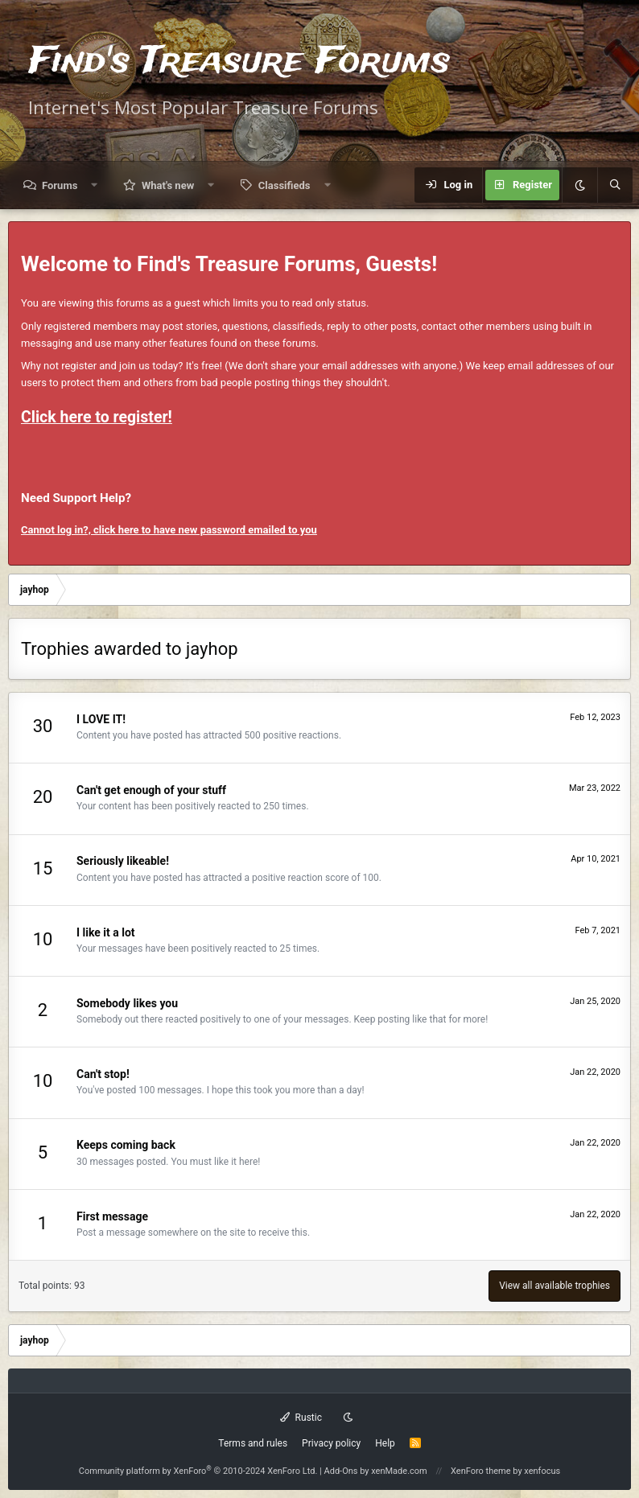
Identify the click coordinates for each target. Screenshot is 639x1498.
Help (385, 1443)
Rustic (301, 1417)
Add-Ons (341, 1471)
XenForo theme (481, 1471)
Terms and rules (252, 1443)
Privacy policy (331, 1443)
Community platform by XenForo (198, 1471)
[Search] (615, 185)
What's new (168, 185)
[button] (94, 185)
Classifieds (284, 185)
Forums (59, 185)
